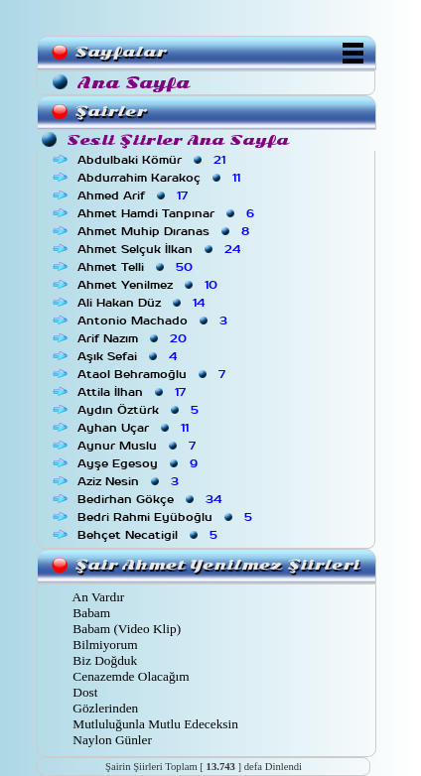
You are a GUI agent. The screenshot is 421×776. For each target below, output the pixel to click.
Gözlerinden (104, 708)
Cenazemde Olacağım (130, 676)
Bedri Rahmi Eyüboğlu (166, 517)
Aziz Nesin (130, 481)
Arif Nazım (134, 338)
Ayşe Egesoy (139, 463)
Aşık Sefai (129, 356)
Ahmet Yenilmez (149, 285)
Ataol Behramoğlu (153, 374)
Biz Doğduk (103, 660)
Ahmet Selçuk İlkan (160, 249)
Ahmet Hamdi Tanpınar (167, 213)
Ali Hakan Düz (143, 303)
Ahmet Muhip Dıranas (165, 231)
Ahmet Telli (137, 267)
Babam (90, 612)
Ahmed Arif (134, 195)
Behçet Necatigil (149, 535)
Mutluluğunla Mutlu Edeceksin (154, 723)
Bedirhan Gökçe (151, 499)
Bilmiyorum (104, 644)
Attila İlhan (133, 392)
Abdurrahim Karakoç (160, 178)
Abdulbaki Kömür (153, 160)
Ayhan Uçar (135, 428)
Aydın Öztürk (140, 410)
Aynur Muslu (138, 446)
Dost (84, 692)
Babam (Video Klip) (125, 628)
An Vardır (97, 596)
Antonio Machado (154, 320)
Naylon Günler (111, 739)
